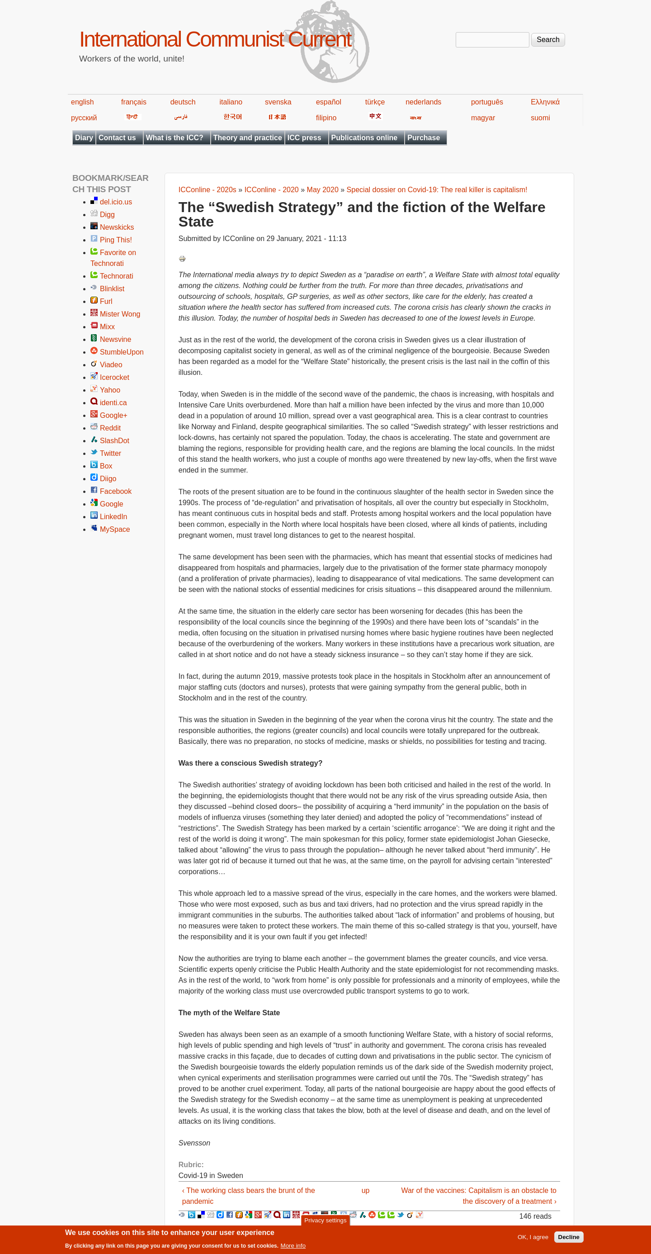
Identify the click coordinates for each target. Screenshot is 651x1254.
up (366, 1190)
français (133, 102)
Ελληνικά (545, 102)
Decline (569, 1239)
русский (84, 118)
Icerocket (114, 377)
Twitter (110, 453)
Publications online (364, 138)
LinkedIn (113, 517)
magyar (483, 118)
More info (293, 1248)
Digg (107, 214)
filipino (326, 118)
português (487, 102)
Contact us (117, 138)
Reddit (110, 428)
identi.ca (113, 403)
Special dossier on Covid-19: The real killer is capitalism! (437, 190)
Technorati (116, 276)
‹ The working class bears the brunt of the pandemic (248, 1196)
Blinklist (112, 289)
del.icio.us (116, 202)
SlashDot (114, 441)
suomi (540, 118)
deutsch (183, 102)
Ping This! (116, 240)
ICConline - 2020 (272, 190)
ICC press (304, 138)
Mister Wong (120, 314)
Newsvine (115, 339)
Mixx (107, 327)
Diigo (108, 479)
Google (111, 504)
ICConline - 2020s (207, 190)
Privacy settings (325, 1222)
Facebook (116, 491)
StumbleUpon (122, 352)
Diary (84, 138)
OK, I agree (533, 1239)
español (328, 102)
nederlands (423, 102)
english (82, 102)
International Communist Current (215, 39)
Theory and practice (247, 138)
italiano (231, 102)
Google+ (113, 415)
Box (106, 466)
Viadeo (111, 365)
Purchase (423, 138)
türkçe (375, 102)
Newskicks (117, 227)
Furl (106, 301)
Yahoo (110, 390)
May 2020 (323, 190)
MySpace (115, 529)
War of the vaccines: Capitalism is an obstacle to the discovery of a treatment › (479, 1196)
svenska (278, 102)
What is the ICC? (174, 138)
